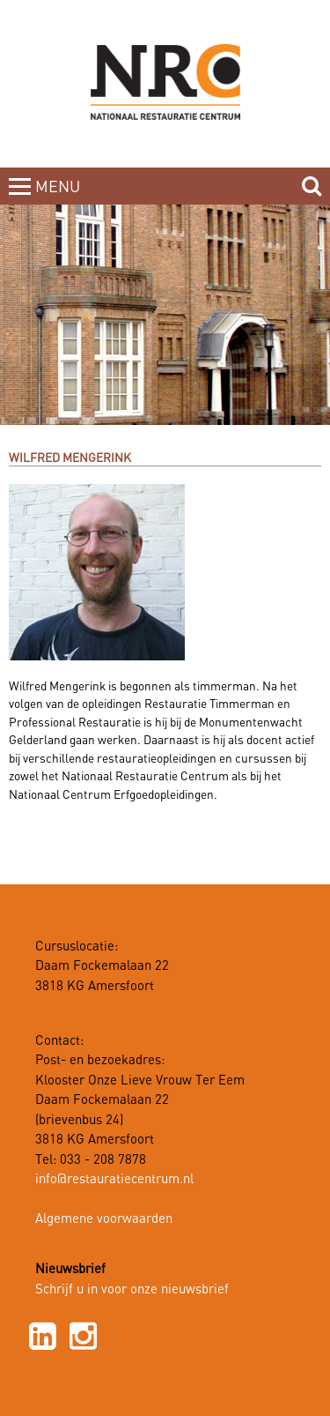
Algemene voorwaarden (103, 1219)
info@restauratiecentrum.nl (114, 1180)
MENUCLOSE (59, 197)
